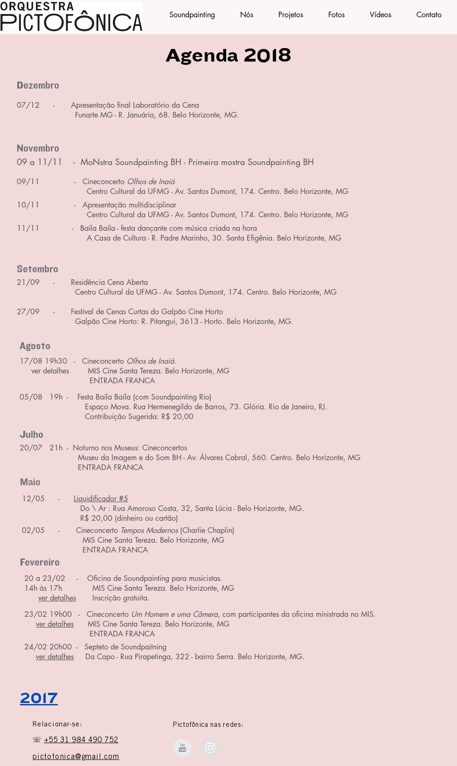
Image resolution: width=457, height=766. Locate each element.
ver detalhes (57, 598)
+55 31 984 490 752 (81, 740)
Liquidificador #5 (101, 499)
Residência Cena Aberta (109, 282)
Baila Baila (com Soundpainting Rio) (154, 397)
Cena (189, 105)
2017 (39, 698)
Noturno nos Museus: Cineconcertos (130, 448)
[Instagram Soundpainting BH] (210, 747)
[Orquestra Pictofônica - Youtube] (182, 747)
